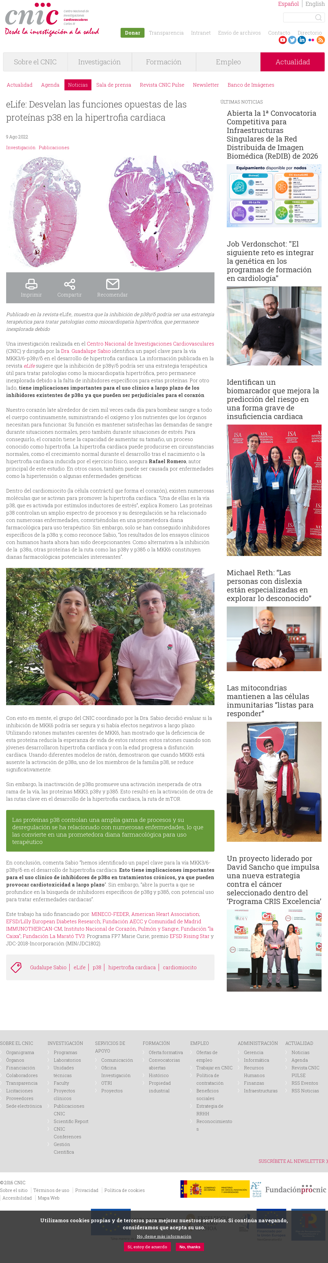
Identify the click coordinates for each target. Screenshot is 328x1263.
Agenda (50, 84)
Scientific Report (71, 1121)
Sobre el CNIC (35, 61)
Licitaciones (19, 1091)
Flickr (311, 40)
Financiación (20, 1068)
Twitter (292, 40)
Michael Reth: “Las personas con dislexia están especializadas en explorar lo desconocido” (269, 585)
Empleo (228, 61)
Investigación (99, 61)
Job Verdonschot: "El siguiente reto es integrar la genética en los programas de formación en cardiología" (270, 261)
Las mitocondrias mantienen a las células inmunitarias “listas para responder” (270, 700)
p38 (97, 967)
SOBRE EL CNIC (16, 1043)
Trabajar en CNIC (214, 1068)
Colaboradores (22, 1075)
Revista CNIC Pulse (162, 84)
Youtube (283, 40)
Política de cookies (124, 1190)
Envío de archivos (239, 32)
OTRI (106, 1083)
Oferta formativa (166, 1052)
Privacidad (86, 1190)
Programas (65, 1052)
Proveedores (19, 1098)
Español (288, 3)
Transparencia (166, 32)
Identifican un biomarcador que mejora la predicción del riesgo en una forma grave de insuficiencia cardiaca (273, 399)
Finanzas (254, 1083)
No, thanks (189, 1247)
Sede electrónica (24, 1106)
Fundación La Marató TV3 (54, 936)
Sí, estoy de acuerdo (147, 1247)
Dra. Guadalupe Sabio (86, 351)
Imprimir (31, 294)
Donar (132, 32)
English (315, 3)
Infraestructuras (261, 1091)
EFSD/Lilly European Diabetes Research (53, 921)
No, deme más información (164, 1236)
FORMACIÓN (156, 1043)
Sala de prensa (113, 84)
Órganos (15, 1060)
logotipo (91, 5)
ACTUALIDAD (299, 1043)
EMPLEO (199, 1043)
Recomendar (112, 294)
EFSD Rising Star (190, 936)
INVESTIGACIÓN (65, 1043)
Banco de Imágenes (251, 84)
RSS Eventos (304, 1083)
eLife (80, 967)
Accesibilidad (17, 1198)
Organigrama (20, 1052)
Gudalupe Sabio (48, 967)
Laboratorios (67, 1060)
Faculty (61, 1083)
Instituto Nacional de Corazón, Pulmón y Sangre (121, 928)
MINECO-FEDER (110, 914)
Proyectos (112, 1091)
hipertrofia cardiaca (132, 967)
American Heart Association (165, 914)
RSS (321, 40)
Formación (164, 61)
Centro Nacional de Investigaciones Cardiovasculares (150, 343)
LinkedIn (302, 40)
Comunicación (117, 1060)
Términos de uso (51, 1190)
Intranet (201, 32)
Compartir (69, 294)
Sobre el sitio (14, 1190)
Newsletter (206, 84)
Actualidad (293, 61)
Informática (256, 1060)
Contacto (279, 32)
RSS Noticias (305, 1091)
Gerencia (253, 1052)
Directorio (310, 32)
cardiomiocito (180, 967)
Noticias (78, 84)
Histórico (159, 1075)
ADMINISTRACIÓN (258, 1043)
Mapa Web (49, 1198)
